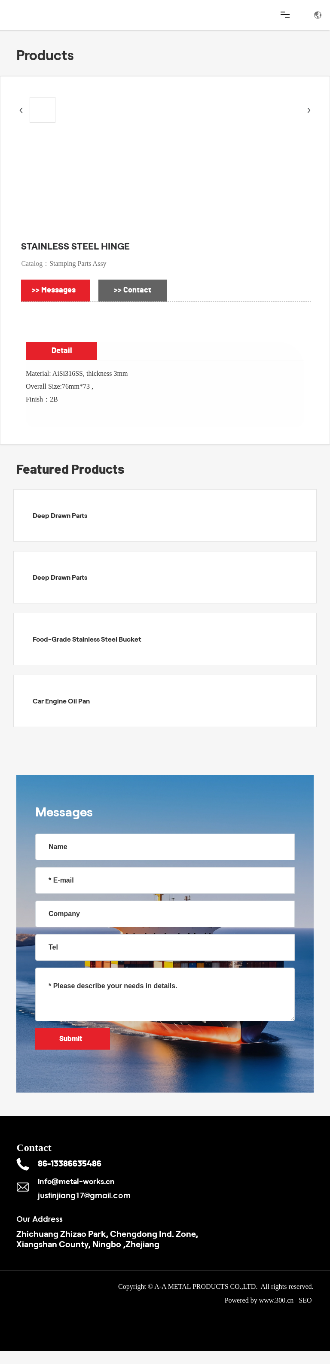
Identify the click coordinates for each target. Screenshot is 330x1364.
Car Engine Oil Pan (61, 701)
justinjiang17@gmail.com (84, 1195)
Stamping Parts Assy (77, 263)
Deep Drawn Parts (60, 515)
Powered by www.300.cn (259, 1300)
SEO (306, 1300)
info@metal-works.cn (76, 1181)
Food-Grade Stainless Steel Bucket (87, 639)
